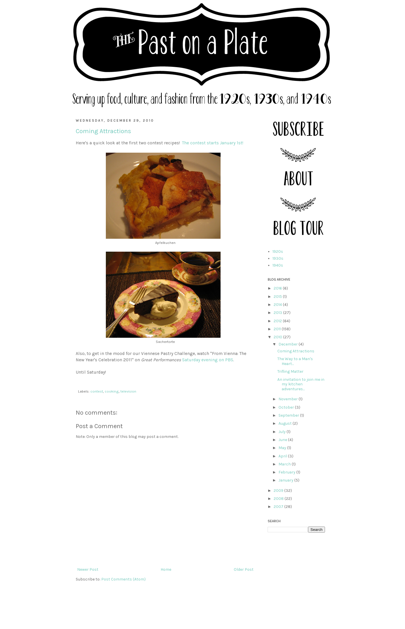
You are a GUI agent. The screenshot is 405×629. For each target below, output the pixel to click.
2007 (279, 506)
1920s (277, 251)
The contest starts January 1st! (212, 142)
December (289, 344)
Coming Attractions (295, 351)
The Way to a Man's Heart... (295, 361)
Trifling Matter (290, 371)
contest (96, 391)
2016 (278, 288)
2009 (279, 490)
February (287, 472)
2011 (278, 329)
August (286, 423)
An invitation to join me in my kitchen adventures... (300, 384)
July (283, 431)
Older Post (244, 569)
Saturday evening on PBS (207, 359)
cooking (112, 391)
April (283, 456)
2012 (278, 321)
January (286, 480)
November (289, 399)
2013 (278, 312)
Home (166, 569)
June (283, 439)
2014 (278, 304)
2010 (278, 337)
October (287, 407)
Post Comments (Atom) (123, 579)
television (128, 391)
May (283, 447)
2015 (278, 296)
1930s (277, 258)
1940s (277, 265)
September (289, 415)
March (285, 464)
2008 (279, 498)
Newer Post (87, 569)
